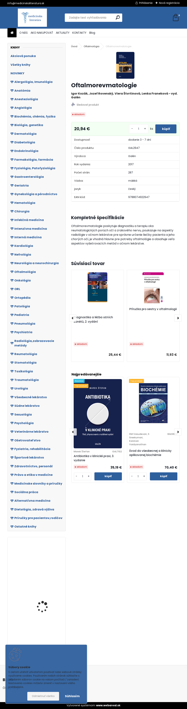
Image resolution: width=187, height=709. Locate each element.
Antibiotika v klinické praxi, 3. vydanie (94, 458)
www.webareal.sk (108, 705)
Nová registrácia (169, 3)
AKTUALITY (62, 33)
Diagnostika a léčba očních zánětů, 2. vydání (93, 319)
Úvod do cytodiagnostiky (41, 633)
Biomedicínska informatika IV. (40, 607)
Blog (92, 33)
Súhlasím (72, 696)
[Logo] (32, 18)
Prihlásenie (146, 3)
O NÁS (23, 33)
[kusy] (137, 129)
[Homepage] (12, 33)
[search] (118, 17)
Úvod (74, 46)
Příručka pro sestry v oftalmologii (153, 309)
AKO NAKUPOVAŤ (42, 33)
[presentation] (72, 318)
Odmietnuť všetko (43, 696)
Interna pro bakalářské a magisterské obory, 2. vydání (46, 565)
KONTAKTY (79, 33)
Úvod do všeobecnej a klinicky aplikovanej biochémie (150, 453)
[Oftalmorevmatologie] (125, 65)
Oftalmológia (91, 46)
